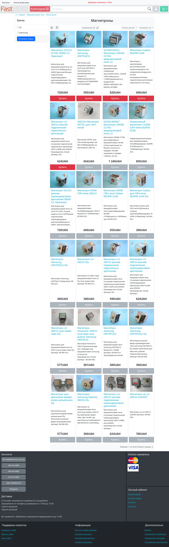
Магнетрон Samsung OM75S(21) (83, 53)
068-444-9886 (13, 471)
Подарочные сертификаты (155, 534)
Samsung (23, 32)
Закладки (132, 502)
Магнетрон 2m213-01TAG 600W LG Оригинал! (61, 53)
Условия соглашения (83, 542)
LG (20, 27)
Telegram (13, 489)
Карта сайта (6, 538)
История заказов (135, 498)
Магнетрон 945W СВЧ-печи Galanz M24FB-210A (113, 193)
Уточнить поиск (26, 38)
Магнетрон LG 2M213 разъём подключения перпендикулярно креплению (114, 400)
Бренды (148, 530)
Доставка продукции (83, 534)
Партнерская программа (155, 538)
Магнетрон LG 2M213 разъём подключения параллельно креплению (59, 127)
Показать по (146, 27)
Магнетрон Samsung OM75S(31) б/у (59, 262)
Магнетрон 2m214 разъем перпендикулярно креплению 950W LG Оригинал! (61, 196)
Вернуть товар (7, 534)
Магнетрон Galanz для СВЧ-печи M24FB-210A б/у (140, 193)
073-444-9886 (13, 477)
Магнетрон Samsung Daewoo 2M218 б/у (87, 397)
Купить (63, 98)
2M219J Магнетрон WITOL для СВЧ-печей (88, 124)
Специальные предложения (156, 542)
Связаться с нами (8, 530)
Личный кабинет (134, 494)
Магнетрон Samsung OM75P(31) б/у (138, 331)
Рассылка (132, 506)
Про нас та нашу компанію (86, 530)
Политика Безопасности (84, 538)
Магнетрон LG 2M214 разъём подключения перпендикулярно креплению (140, 265)
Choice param (128, 27)
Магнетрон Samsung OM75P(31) (110, 331)
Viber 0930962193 (13, 483)
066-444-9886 (13, 465)
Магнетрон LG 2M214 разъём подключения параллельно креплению (112, 265)
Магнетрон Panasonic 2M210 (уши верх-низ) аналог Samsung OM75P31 (87, 334)
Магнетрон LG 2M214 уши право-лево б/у (61, 331)
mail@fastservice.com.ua (14, 459)
